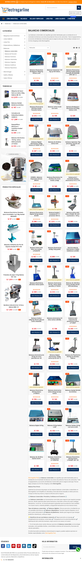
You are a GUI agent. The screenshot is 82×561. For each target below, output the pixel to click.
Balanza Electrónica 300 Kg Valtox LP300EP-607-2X (72, 459)
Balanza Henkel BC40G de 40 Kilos (73, 391)
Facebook (3, 546)
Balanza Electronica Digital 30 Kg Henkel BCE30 (36, 214)
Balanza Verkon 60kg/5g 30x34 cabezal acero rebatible (36, 320)
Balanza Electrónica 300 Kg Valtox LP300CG (36, 392)
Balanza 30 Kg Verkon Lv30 (55, 426)
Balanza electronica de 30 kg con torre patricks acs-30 (36, 357)
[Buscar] (63, 8)
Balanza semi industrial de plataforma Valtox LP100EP (73, 321)
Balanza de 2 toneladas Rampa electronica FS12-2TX (73, 179)
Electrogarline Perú (33, 478)
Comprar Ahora (72, 2)
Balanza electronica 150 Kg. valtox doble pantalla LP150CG (54, 284)
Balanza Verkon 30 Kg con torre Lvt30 (73, 426)
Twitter (8, 546)
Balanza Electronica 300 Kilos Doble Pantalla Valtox (36, 108)
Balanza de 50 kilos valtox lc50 (54, 142)
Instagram (24, 546)
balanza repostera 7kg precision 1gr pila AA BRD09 (73, 143)
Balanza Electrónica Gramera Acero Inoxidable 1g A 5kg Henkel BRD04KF (14, 214)
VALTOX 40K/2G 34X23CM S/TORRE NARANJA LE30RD (73, 249)
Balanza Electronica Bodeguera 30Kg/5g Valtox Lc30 (36, 71)
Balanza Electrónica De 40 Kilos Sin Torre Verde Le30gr (54, 179)
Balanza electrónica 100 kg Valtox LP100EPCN (54, 459)
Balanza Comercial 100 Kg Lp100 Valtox (54, 70)
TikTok (34, 546)
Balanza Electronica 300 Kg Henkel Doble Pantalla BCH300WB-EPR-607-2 (73, 72)
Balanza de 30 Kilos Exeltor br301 (36, 458)
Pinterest (19, 546)
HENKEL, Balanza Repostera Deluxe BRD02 (36, 179)
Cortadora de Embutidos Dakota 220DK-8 (17, 115)
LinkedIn (29, 546)
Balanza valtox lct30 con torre (54, 107)
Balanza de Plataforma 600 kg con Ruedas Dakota (72, 357)
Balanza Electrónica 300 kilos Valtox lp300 (36, 284)
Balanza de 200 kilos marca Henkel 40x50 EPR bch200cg (73, 284)
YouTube (13, 546)
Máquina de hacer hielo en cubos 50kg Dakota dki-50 (17, 93)
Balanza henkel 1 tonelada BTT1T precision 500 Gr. (54, 214)
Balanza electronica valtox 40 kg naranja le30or (54, 392)
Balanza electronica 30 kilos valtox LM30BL (54, 319)
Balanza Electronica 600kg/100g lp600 (54, 248)
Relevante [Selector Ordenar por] (32, 47)
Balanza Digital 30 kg (36, 426)
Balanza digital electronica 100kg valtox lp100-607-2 (54, 357)
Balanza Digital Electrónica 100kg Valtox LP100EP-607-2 (36, 143)
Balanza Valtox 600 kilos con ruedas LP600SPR (36, 249)
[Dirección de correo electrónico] (55, 547)
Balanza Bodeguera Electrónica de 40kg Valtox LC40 (72, 108)
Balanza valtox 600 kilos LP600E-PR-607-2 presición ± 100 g (73, 214)
